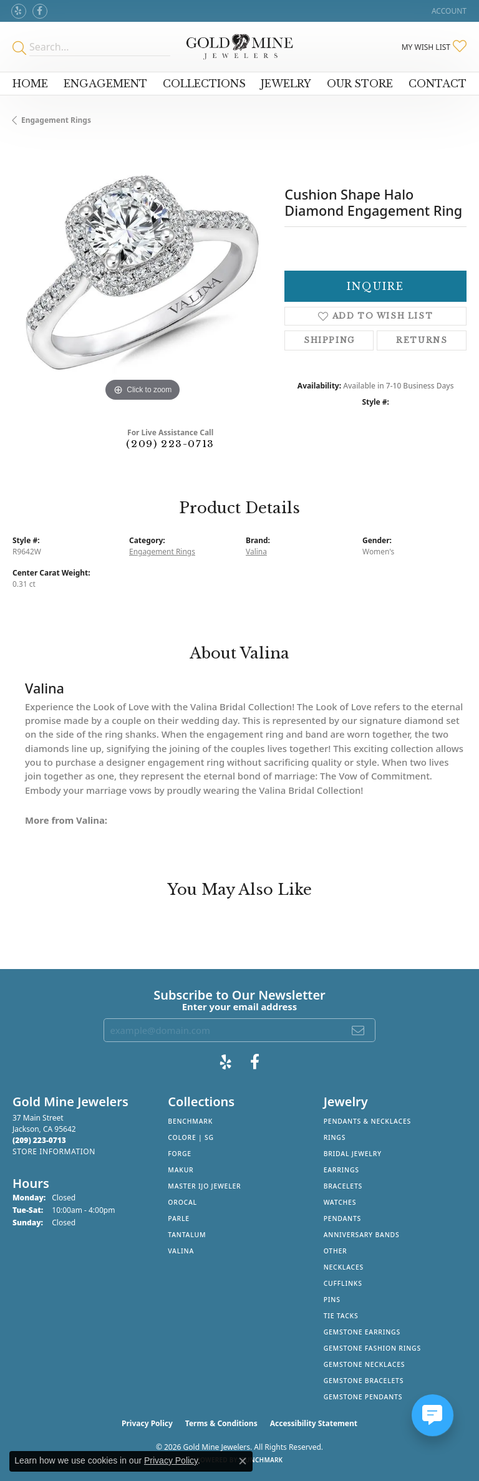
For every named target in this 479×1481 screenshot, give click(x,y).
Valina (256, 551)
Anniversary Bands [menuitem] (362, 1234)
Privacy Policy (147, 1423)
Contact (438, 83)
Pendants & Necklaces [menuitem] (367, 1121)
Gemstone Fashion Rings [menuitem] (372, 1348)
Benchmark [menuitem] (190, 1121)
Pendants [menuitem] (342, 1218)
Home (30, 83)
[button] (448, 11)
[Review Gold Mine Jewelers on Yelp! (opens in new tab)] (18, 11)
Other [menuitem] (335, 1251)
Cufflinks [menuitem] (343, 1283)
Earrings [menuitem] (341, 1169)
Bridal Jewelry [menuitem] (353, 1153)
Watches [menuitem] (340, 1202)
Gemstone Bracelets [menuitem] (364, 1380)
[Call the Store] (39, 1140)
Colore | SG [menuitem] (191, 1137)
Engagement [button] (105, 83)
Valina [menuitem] (181, 1251)
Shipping (329, 340)
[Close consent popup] (242, 1461)
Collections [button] (204, 83)
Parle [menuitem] (179, 1218)
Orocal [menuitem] (182, 1202)
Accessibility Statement (313, 1423)
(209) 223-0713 (170, 444)
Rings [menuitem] (335, 1137)
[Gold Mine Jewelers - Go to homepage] (239, 47)
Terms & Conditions (221, 1423)
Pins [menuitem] (332, 1299)
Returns (421, 340)
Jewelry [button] (286, 83)
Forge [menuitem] (179, 1153)
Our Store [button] (360, 83)
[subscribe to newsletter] (358, 1030)
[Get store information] (53, 1151)
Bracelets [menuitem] (343, 1186)
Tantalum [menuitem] (187, 1234)
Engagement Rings (56, 120)
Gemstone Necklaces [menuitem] (364, 1364)
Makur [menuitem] (180, 1169)
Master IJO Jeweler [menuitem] (204, 1186)
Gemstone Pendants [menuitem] (363, 1396)
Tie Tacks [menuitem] (341, 1315)
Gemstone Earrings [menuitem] (362, 1332)
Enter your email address (240, 1006)
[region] (142, 274)
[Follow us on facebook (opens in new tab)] (39, 11)
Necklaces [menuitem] (344, 1267)
